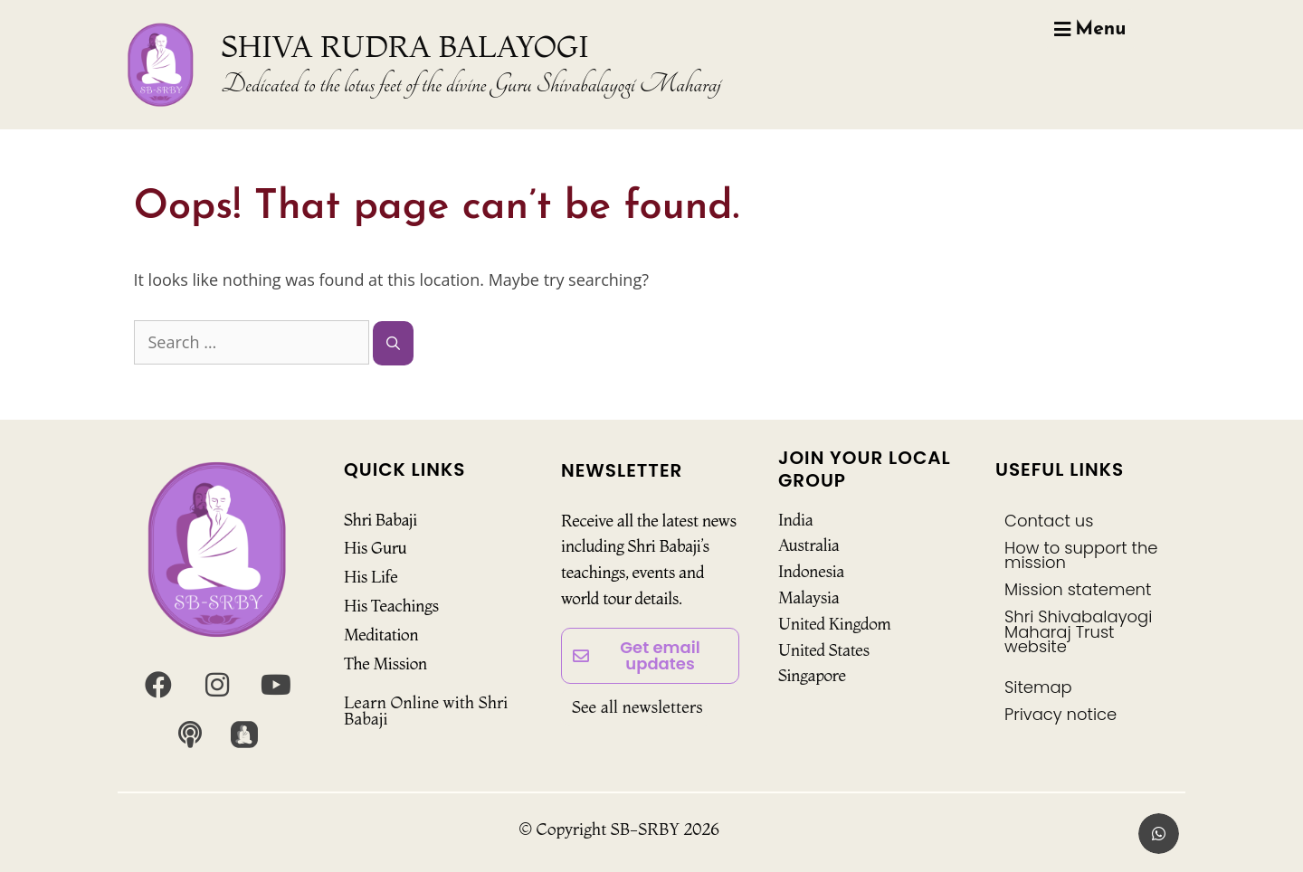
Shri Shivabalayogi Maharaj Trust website (1078, 631)
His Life (370, 576)
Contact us (1048, 520)
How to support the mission (1081, 554)
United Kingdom (834, 623)
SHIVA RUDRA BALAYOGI (405, 46)
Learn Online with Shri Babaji (426, 710)
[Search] (393, 343)
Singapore (812, 675)
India (795, 519)
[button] (1158, 833)
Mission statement (1077, 589)
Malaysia (808, 597)
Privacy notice (1060, 714)
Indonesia (811, 571)
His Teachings (391, 605)
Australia (809, 545)
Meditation (381, 634)
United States (824, 650)
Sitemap (1038, 687)
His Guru (375, 547)
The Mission (385, 663)
